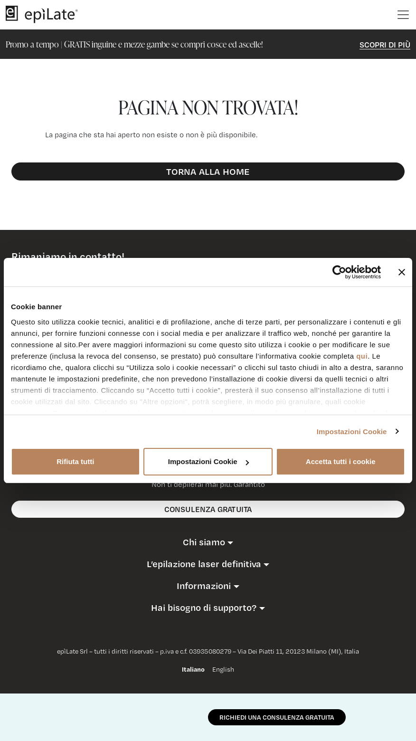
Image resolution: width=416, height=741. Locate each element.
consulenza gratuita (208, 509)
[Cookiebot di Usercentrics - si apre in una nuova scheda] (339, 272)
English (223, 669)
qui (362, 356)
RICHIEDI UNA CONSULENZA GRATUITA (276, 717)
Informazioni (204, 585)
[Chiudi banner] (401, 272)
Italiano (193, 669)
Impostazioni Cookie (352, 432)
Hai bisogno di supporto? (203, 607)
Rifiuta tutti (75, 461)
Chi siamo (204, 542)
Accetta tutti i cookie (341, 461)
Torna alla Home (208, 171)
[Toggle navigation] (403, 14)
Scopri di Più (384, 44)
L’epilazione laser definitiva (204, 564)
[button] (208, 542)
